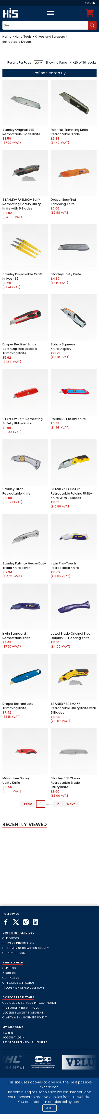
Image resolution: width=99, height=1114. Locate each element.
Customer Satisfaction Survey (25, 948)
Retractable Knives (16, 42)
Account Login (13, 1037)
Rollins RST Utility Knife (68, 419)
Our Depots (10, 938)
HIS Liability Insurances (20, 1008)
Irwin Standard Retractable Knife (16, 635)
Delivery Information (18, 943)
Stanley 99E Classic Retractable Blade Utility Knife (66, 782)
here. (77, 1102)
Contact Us (11, 978)
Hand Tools (23, 36)
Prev (28, 803)
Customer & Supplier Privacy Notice (29, 1003)
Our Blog (9, 968)
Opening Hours (13, 953)
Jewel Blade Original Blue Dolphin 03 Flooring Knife (70, 635)
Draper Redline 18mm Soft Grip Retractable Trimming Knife (19, 348)
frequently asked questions (23, 988)
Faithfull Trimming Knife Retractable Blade (69, 132)
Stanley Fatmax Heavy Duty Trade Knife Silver (24, 565)
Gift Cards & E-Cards (18, 983)
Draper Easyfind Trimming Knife (63, 202)
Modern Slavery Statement (22, 1013)
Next (71, 803)
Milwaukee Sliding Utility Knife (16, 780)
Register (8, 1033)
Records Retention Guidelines (25, 1042)
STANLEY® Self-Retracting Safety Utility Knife (22, 421)
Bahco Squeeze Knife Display (63, 346)
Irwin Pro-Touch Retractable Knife (65, 565)
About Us (9, 973)
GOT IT (49, 1108)
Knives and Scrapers (50, 36)
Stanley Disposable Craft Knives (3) (22, 276)
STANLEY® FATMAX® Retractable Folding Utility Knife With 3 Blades (71, 493)
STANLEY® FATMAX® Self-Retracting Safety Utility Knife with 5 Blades (21, 204)
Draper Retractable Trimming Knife (18, 706)
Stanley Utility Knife (66, 274)
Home (7, 36)
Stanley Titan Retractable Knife (16, 491)
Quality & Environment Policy (24, 1017)
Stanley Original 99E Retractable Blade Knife (21, 132)
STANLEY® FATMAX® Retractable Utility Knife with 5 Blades (73, 708)
